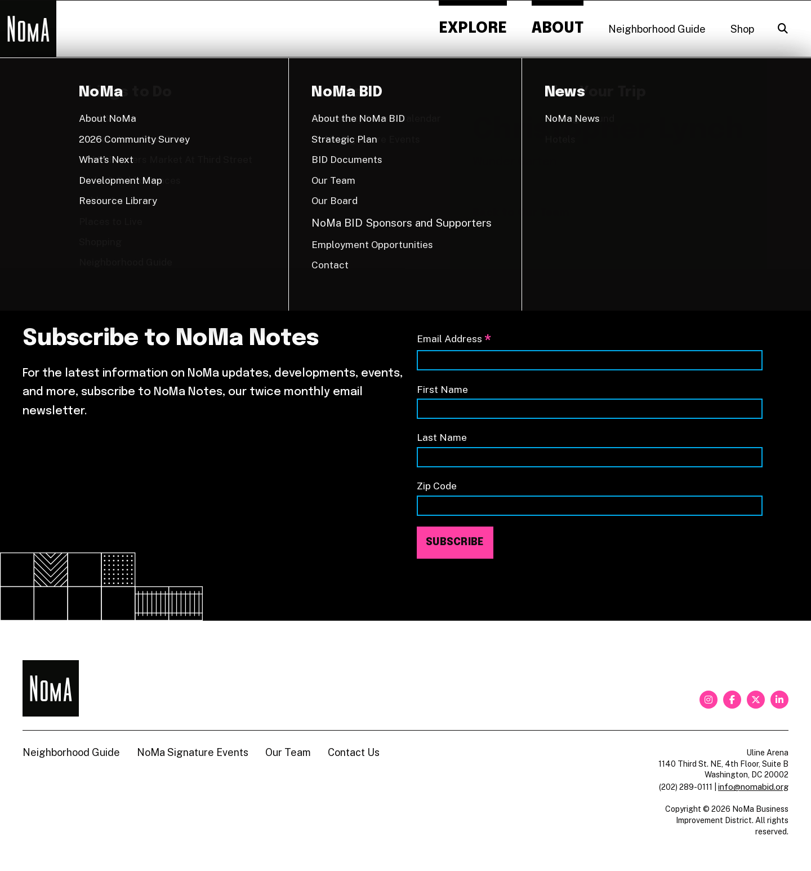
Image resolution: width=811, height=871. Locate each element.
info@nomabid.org (753, 787)
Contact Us (354, 752)
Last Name (442, 437)
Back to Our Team (521, 213)
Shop (742, 29)
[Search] (783, 28)
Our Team (288, 752)
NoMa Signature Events (192, 752)
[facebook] (732, 700)
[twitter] (756, 700)
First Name (442, 389)
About (557, 28)
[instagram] (708, 700)
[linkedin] (779, 700)
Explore (473, 28)
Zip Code (437, 486)
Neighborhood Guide (657, 29)
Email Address (454, 339)
